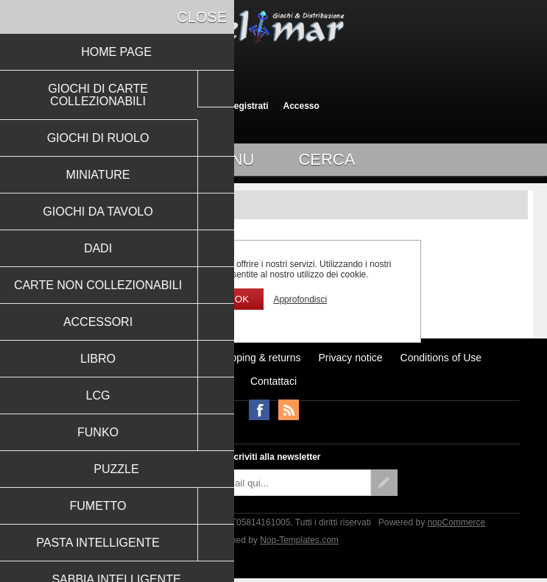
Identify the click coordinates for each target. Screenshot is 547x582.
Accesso (301, 106)
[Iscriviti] (260, 482)
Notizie (182, 357)
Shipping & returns (258, 357)
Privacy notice (350, 357)
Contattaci (273, 381)
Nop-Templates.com (299, 540)
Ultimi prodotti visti (107, 357)
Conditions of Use (441, 357)
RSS (289, 410)
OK (242, 299)
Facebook (259, 410)
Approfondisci (300, 299)
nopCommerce (456, 522)
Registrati (247, 106)
